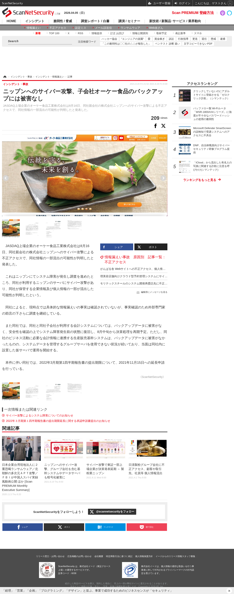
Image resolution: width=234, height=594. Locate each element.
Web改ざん (156, 27)
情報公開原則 (140, 33)
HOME (11, 21)
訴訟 (171, 38)
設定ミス (80, 27)
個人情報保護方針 (144, 556)
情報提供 (97, 33)
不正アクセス (57, 27)
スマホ (198, 33)
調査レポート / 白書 (95, 21)
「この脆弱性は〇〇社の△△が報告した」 (126, 43)
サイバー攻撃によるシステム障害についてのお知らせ (39, 415)
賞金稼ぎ (159, 38)
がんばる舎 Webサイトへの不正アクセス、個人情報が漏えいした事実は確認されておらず (156, 268)
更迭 (195, 38)
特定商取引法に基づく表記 (119, 556)
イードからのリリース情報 (169, 556)
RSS (80, 33)
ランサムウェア (130, 27)
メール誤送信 (103, 27)
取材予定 (161, 33)
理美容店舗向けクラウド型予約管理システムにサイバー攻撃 (138, 276)
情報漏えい (34, 27)
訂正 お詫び (117, 33)
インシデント (34, 21)
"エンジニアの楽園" (132, 38)
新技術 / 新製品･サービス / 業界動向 (175, 21)
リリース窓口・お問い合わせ (50, 556)
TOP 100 (54, 33)
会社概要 (98, 556)
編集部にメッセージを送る (154, 292)
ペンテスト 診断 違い (167, 43)
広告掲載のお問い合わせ (79, 556)
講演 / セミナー (129, 21)
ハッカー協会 (109, 38)
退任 (204, 38)
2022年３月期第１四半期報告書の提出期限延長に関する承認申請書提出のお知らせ (58, 420)
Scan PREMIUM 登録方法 (193, 13)
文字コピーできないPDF (198, 43)
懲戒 (213, 38)
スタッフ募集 (188, 556)
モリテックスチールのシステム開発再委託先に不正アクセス (138, 283)
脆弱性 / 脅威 (62, 21)
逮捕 (222, 38)
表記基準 (180, 33)
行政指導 (183, 38)
